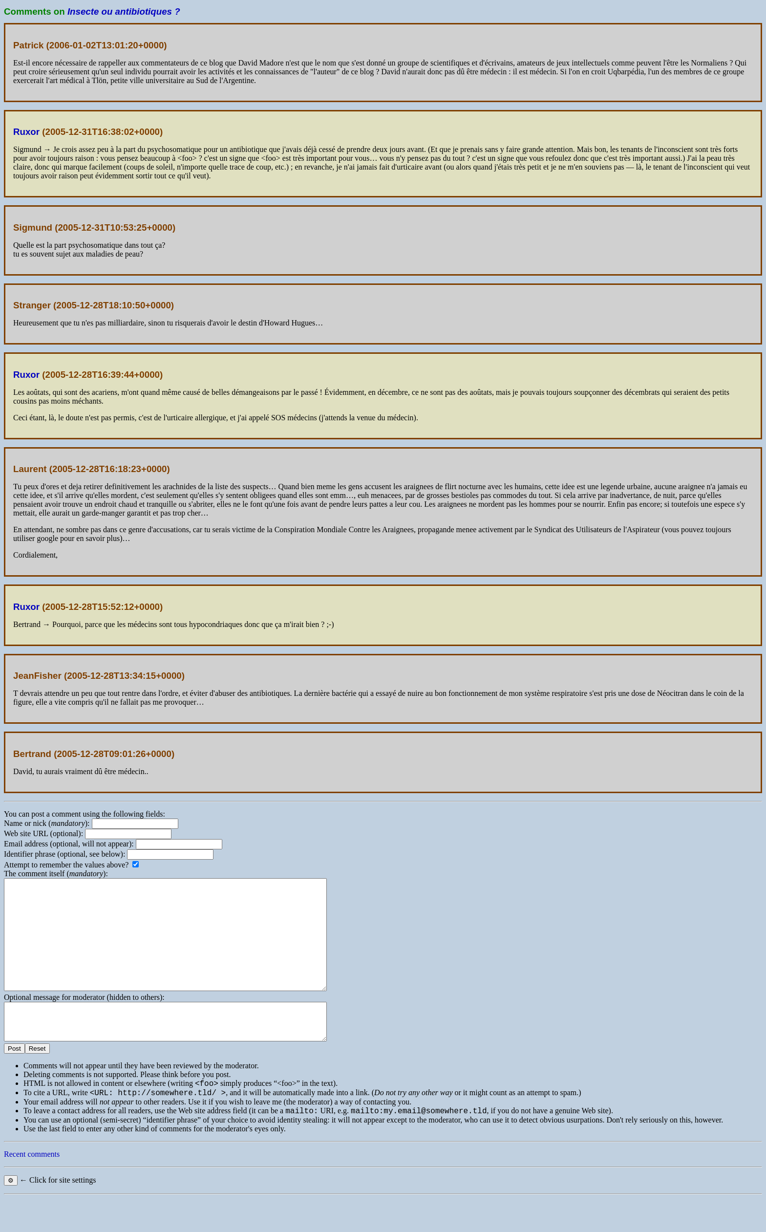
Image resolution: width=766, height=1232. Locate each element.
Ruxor (26, 132)
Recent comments (32, 1188)
